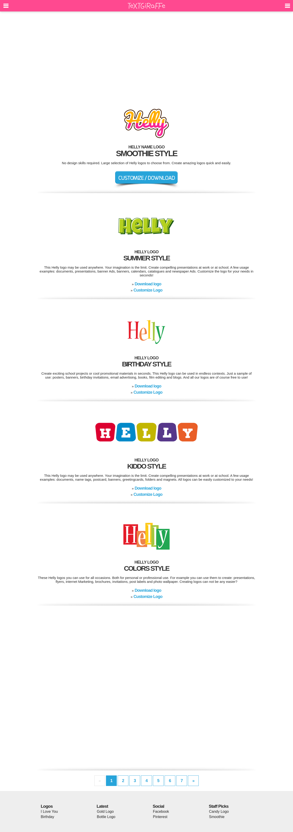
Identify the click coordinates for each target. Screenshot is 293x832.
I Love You (49, 811)
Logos (47, 806)
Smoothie (217, 817)
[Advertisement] (146, 57)
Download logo (148, 284)
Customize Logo (147, 290)
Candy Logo (219, 811)
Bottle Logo (106, 817)
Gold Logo (105, 811)
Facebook (161, 811)
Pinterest (160, 817)
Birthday (47, 817)
